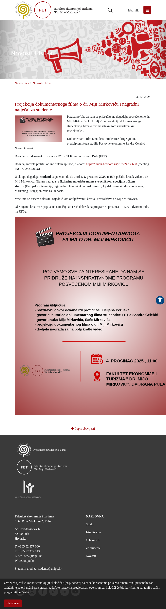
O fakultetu (93, 540)
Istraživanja (93, 532)
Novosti (91, 556)
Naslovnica (22, 83)
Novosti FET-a (42, 83)
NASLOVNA (95, 516)
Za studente (93, 548)
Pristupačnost (160, 300)
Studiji (90, 524)
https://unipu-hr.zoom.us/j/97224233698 (111, 164)
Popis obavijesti (83, 428)
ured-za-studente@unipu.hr (44, 568)
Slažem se (13, 603)
